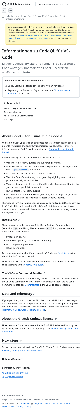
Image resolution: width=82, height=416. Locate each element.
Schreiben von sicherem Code (19, 16)
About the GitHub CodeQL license (29, 318)
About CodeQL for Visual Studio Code (32, 136)
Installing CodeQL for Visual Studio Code (22, 350)
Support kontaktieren (12, 376)
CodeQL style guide (33, 264)
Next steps (12, 340)
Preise (67, 403)
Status (59, 403)
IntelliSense (11, 220)
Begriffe (38, 403)
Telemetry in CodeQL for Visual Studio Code (23, 309)
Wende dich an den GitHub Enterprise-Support (28, 38)
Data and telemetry (18, 293)
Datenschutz (49, 403)
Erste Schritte (61, 16)
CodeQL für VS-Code (43, 16)
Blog (29, 406)
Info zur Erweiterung (15, 19)
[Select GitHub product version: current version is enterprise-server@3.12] (53, 4)
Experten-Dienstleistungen (13, 406)
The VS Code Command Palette (23, 273)
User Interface (32, 284)
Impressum (26, 403)
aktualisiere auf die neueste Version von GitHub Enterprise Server (43, 35)
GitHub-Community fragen (15, 373)
